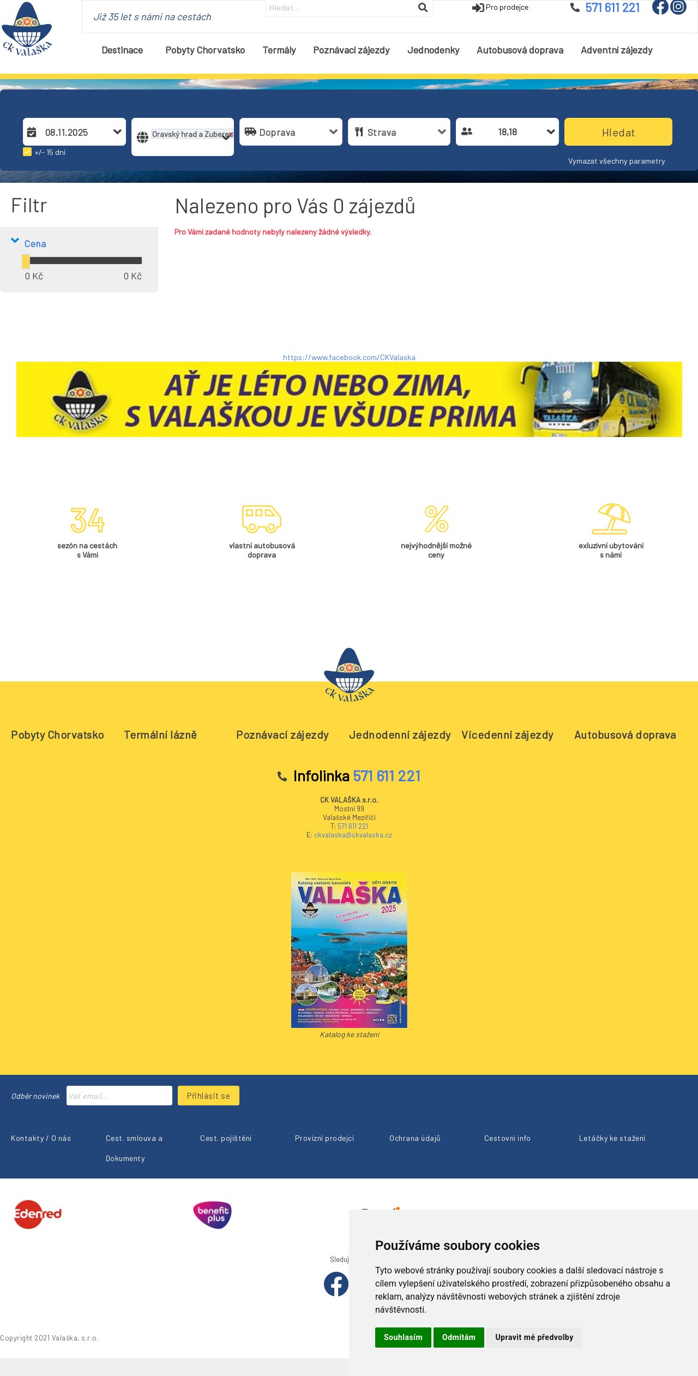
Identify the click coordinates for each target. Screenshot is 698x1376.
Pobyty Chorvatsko (205, 50)
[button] (31, 131)
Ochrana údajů (415, 1137)
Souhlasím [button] (403, 1337)
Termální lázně (160, 734)
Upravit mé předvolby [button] (534, 1337)
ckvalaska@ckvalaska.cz (353, 834)
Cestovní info (507, 1137)
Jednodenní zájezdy (400, 734)
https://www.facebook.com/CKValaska (349, 357)
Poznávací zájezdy (351, 50)
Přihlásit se (208, 1095)
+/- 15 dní (50, 152)
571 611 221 (353, 826)
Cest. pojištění (226, 1137)
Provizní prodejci (324, 1137)
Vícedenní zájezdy (507, 734)
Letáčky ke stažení (612, 1137)
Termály (279, 50)
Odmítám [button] (459, 1337)
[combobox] (81, 131)
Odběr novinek (35, 1095)
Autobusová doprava (520, 50)
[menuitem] (124, 49)
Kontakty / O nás (41, 1137)
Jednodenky (433, 50)
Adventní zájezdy (616, 50)
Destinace (126, 50)
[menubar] (377, 49)
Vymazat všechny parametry (616, 160)
